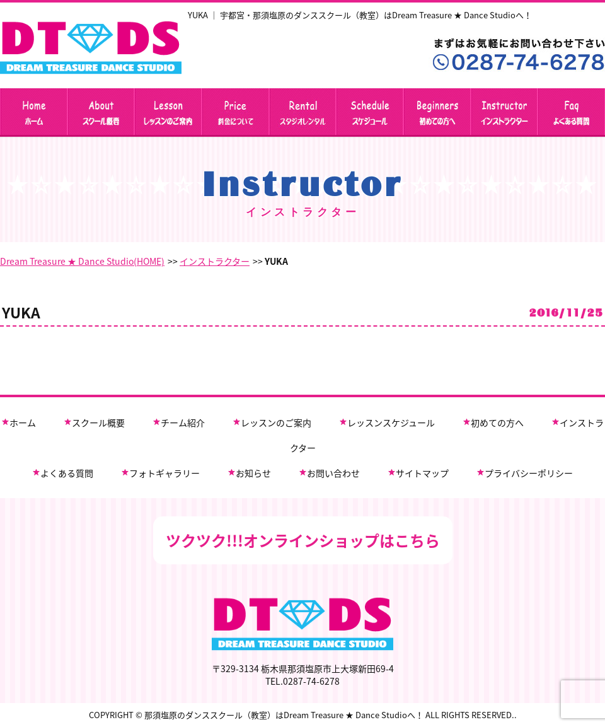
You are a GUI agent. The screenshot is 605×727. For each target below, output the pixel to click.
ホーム (22, 422)
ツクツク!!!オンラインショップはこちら (303, 540)
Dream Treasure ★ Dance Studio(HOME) (82, 261)
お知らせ (253, 473)
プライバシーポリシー (529, 473)
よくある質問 (66, 473)
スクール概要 (98, 422)
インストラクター (215, 261)
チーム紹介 (183, 422)
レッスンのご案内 (276, 422)
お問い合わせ (333, 473)
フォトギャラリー (164, 473)
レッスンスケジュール (391, 422)
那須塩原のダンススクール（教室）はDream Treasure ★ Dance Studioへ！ (284, 715)
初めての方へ (497, 422)
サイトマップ (422, 473)
